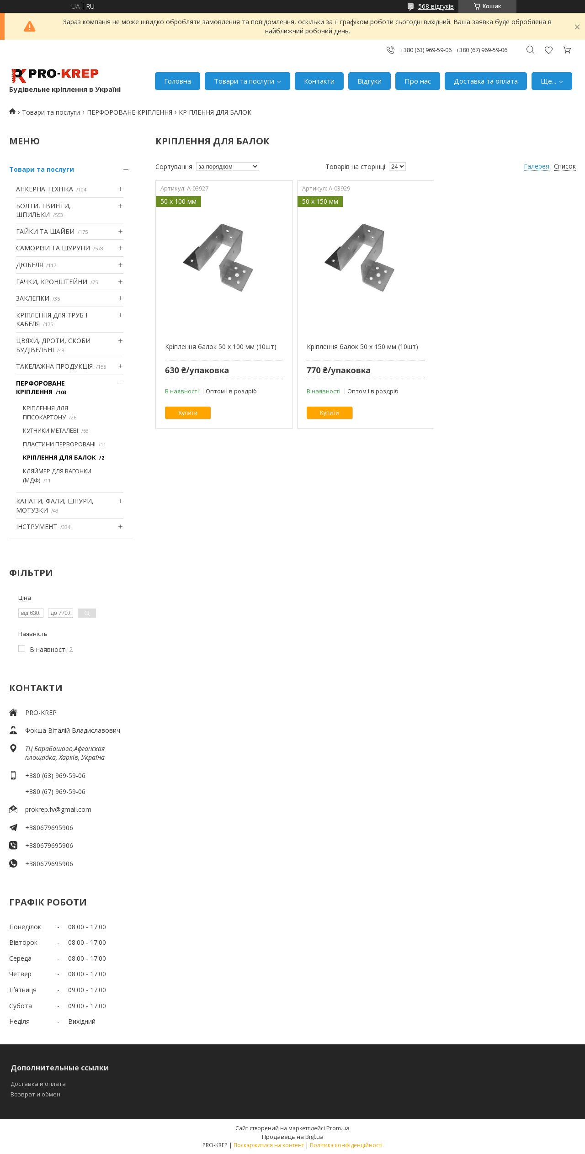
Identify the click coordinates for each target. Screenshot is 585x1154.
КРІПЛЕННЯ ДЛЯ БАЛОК (59, 457)
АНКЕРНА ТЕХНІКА (44, 189)
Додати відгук (548, 50)
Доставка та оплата (486, 80)
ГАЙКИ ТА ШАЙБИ (45, 231)
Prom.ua (338, 1128)
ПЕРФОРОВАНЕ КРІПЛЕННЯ (129, 112)
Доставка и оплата (38, 1084)
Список (565, 166)
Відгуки (369, 80)
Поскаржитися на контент (269, 1145)
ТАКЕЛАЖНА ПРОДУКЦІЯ (54, 366)
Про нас (417, 80)
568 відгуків (436, 6)
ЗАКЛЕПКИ (32, 298)
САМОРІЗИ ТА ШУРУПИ (53, 248)
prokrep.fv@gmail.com (58, 809)
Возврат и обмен (35, 1094)
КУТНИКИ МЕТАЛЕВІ (50, 430)
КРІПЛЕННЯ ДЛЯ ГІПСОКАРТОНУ (45, 412)
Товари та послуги (244, 80)
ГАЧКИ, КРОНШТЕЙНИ (51, 281)
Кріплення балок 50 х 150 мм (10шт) (362, 346)
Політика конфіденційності (346, 1145)
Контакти (319, 80)
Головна (177, 80)
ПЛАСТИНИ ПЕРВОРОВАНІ (59, 444)
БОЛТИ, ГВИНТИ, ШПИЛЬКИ (43, 210)
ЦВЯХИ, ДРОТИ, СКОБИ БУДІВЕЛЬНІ (53, 345)
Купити (187, 412)
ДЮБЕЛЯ (29, 264)
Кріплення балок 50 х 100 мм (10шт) (221, 346)
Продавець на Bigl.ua (293, 1137)
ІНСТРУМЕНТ (36, 526)
